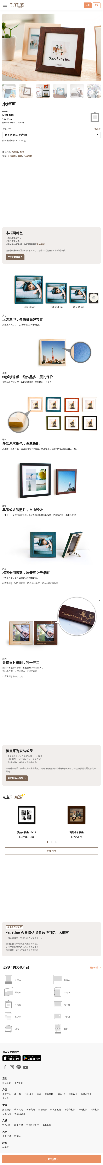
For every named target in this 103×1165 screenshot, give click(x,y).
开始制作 (51, 1159)
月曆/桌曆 (29, 1094)
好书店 (5, 1147)
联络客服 (18, 1125)
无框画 (15, 152)
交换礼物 (6, 1114)
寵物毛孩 (42, 1109)
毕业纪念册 (19, 1114)
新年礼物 (95, 1109)
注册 (88, 5)
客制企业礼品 (32, 1125)
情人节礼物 (55, 1109)
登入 (97, 5)
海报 (22, 152)
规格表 (98, 129)
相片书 (17, 1094)
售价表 (5, 1098)
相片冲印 (49, 1094)
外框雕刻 (12, 156)
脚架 (20, 156)
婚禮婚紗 (6, 1109)
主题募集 (6, 1083)
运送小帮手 (86, 1094)
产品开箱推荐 (15, 257)
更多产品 (95, 967)
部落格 (17, 1136)
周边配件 (73, 1094)
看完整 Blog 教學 (17, 778)
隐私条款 (47, 1125)
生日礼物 (18, 1109)
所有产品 (6, 1094)
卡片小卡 (61, 1094)
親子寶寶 (30, 1109)
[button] (26, 814)
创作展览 (18, 1083)
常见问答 (6, 1125)
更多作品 (51, 851)
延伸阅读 (40, 244)
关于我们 (6, 1136)
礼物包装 (28, 156)
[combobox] (51, 135)
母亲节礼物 (70, 1109)
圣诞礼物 (83, 1109)
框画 (39, 1094)
